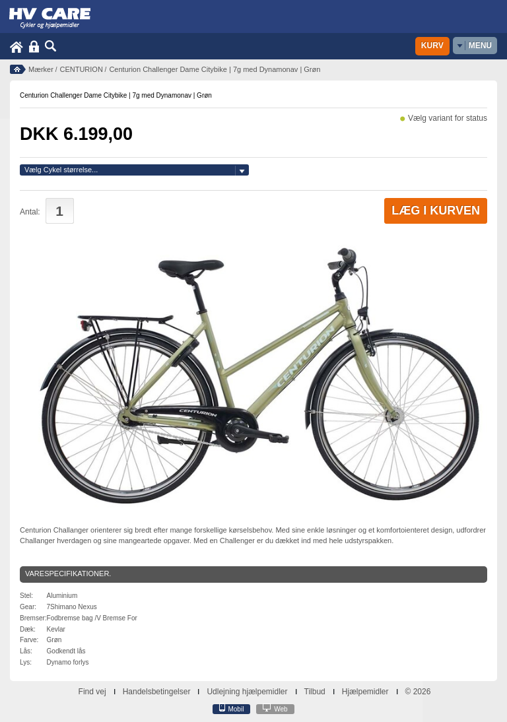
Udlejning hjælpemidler (247, 691)
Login (34, 46)
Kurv (432, 45)
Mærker (40, 69)
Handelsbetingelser (157, 691)
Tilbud (314, 691)
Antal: (30, 211)
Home (16, 46)
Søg (51, 46)
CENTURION (80, 69)
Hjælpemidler (365, 691)
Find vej (92, 691)
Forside (18, 69)
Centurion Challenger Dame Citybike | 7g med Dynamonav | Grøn (214, 69)
